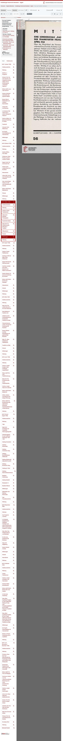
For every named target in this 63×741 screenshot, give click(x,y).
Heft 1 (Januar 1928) (6, 64)
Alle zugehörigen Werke (8, 40)
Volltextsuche (9, 61)
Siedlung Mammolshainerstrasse (7, 472)
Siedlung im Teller (6, 468)
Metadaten (3, 10)
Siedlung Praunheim (6, 442)
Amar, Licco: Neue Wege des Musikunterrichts (6, 695)
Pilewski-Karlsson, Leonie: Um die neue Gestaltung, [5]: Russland (6, 325)
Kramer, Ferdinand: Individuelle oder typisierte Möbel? (6, 95)
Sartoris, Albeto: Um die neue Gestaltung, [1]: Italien (6, 120)
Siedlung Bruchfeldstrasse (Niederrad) (6, 455)
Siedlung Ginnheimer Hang (6, 450)
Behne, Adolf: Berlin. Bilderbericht (6, 189)
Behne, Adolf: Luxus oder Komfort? (6, 89)
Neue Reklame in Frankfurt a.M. (6, 312)
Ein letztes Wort (5, 722)
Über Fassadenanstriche (6, 498)
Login (58, 10)
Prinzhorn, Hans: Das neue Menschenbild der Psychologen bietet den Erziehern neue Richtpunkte (6, 658)
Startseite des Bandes (8, 39)
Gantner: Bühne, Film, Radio (5, 152)
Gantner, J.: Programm (4, 73)
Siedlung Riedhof (6, 480)
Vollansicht (33, 10)
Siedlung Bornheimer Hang (6, 464)
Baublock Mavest (6, 485)
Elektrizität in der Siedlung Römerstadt (6, 493)
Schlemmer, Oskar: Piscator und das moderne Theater (6, 158)
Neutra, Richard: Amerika (5, 548)
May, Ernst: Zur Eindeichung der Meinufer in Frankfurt (5, 226)
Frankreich (4, 124)
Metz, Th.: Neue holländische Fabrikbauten (5, 341)
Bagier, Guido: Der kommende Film (6, 163)
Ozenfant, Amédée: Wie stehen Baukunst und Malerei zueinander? (6, 268)
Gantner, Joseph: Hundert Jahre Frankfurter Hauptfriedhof (6, 368)
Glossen (4, 193)
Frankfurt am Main (6, 345)
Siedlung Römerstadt (4, 445)
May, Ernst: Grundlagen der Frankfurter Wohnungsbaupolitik (6, 429)
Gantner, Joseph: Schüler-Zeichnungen (6, 690)
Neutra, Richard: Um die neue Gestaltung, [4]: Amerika (6, 275)
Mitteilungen (5, 137)
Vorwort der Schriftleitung (5, 107)
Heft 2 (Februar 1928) (6, 143)
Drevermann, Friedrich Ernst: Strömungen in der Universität (6, 667)
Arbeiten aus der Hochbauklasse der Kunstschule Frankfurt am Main (6, 318)
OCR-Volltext (21, 10)
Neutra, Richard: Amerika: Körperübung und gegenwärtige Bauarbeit (6, 333)
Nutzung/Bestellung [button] (7, 54)
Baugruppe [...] (5, 482)
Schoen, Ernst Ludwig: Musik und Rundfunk (6, 168)
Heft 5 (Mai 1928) (6, 297)
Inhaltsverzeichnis (6, 67)
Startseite (3, 6)
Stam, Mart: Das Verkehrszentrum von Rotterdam (6, 533)
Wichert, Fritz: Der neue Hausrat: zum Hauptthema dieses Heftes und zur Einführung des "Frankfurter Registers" (6, 82)
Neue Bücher (5, 557)
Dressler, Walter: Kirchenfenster (5, 584)
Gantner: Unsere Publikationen (5, 211)
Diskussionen (5, 172)
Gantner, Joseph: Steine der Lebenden (6, 387)
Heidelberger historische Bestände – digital (12, 2)
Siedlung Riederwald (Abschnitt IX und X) (6, 460)
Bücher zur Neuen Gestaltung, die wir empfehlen (6, 635)
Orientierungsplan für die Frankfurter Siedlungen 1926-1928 (6, 437)
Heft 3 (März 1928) (6, 202)
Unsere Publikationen (5, 574)
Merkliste (50, 10)
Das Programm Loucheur (5, 515)
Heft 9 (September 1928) (6, 505)
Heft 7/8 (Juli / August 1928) (5, 415)
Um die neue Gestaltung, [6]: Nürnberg (5, 538)
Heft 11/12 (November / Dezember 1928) (5, 644)
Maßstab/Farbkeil (6, 728)
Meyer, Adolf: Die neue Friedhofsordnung (6, 374)
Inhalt (3, 61)
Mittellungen (5, 488)
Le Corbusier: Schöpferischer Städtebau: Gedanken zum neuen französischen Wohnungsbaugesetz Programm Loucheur (7, 524)
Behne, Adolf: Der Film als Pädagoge (6, 672)
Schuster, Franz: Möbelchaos (5, 128)
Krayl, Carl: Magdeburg (4, 543)
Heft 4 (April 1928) (6, 242)
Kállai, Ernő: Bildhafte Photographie (5, 216)
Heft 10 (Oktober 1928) (5, 564)
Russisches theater (6, 220)
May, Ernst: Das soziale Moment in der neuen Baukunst (6, 307)
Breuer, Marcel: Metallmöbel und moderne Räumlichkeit (6, 101)
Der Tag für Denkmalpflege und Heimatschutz (6, 133)
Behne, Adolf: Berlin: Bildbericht (6, 391)
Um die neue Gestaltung (5, 595)
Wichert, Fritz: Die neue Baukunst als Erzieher (6, 717)
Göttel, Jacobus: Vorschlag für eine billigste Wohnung (6, 396)
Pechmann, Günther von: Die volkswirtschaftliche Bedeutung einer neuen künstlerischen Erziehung (6, 681)
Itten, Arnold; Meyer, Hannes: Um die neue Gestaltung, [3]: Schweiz (6, 183)
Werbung (4, 70)
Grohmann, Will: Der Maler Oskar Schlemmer (6, 257)
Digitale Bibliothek (10, 6)
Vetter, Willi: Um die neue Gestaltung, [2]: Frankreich (6, 177)
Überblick (9, 10)
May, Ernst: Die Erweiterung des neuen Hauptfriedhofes (5, 381)
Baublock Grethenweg (5, 476)
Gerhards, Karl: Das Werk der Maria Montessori (6, 707)
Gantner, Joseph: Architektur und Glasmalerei (6, 579)
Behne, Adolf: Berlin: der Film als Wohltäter (6, 281)
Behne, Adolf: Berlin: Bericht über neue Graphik (6, 590)
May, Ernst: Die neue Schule (6, 712)
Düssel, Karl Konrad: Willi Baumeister (6, 262)
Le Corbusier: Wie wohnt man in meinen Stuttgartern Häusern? (6, 113)
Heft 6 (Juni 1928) (6, 357)
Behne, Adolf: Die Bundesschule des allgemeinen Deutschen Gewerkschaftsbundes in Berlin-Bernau (7, 404)
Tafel (3, 424)
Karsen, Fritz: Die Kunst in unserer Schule (6, 701)
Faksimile (15, 10)
